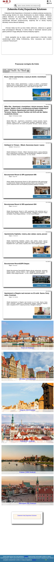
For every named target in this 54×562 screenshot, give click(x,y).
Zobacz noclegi (42, 98)
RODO (34, 560)
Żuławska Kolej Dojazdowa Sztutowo (27, 515)
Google (26, 556)
